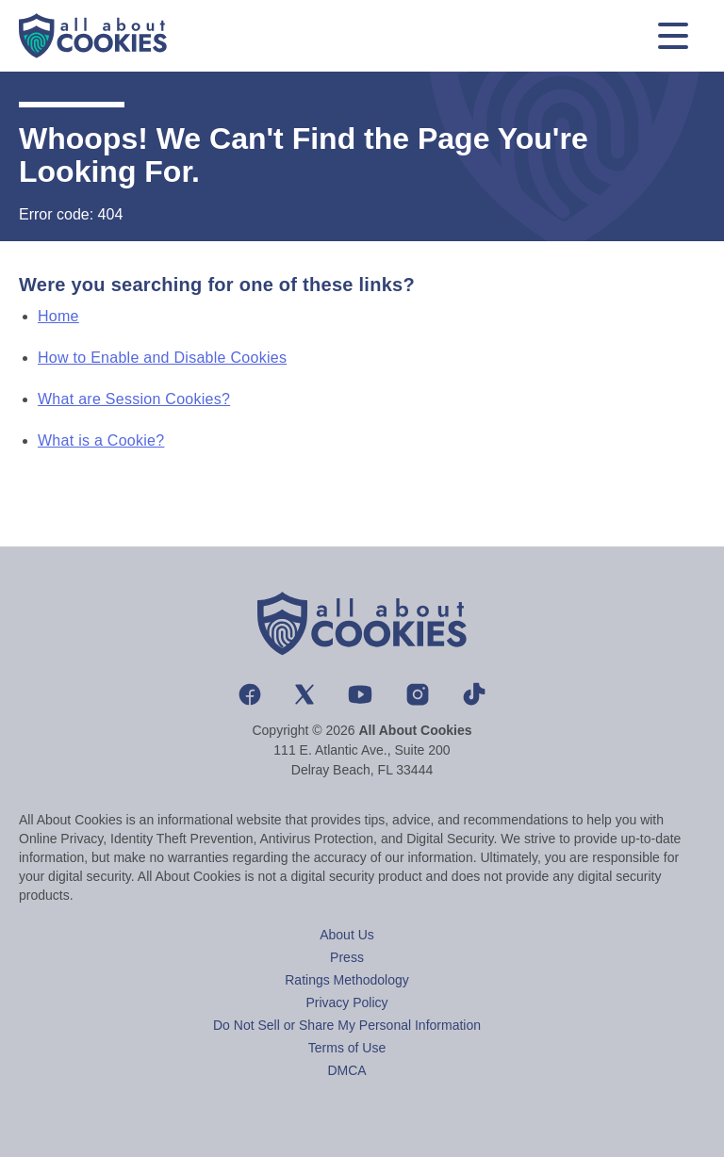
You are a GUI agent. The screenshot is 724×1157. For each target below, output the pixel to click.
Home (58, 316)
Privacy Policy (346, 1002)
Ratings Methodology (347, 979)
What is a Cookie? (101, 440)
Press (347, 957)
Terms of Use (347, 1047)
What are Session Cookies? (134, 399)
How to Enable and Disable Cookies (162, 358)
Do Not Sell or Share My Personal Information (347, 1025)
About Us (347, 934)
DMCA (346, 1070)
